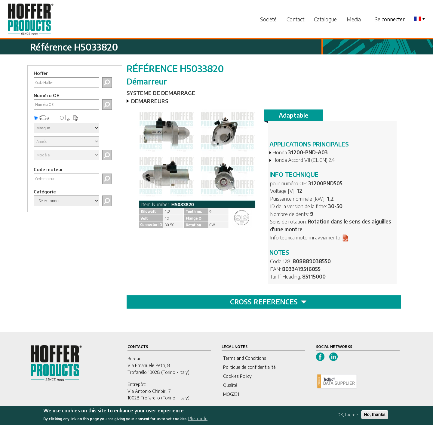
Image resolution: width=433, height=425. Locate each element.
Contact (295, 19)
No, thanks (374, 416)
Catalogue (325, 19)
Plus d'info (197, 420)
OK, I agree (347, 416)
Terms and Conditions (244, 358)
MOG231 (231, 394)
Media (354, 19)
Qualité (230, 385)
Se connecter (390, 19)
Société (268, 19)
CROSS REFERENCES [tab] (268, 301)
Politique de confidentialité (249, 367)
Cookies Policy (237, 376)
